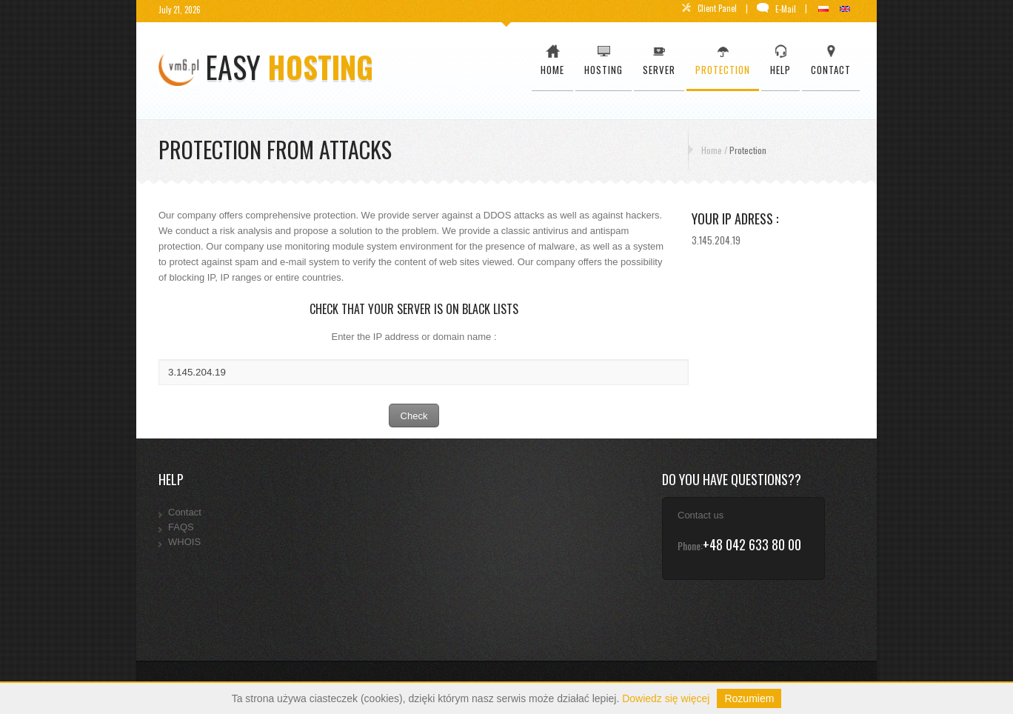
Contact (831, 69)
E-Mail (781, 8)
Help (780, 69)
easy (289, 66)
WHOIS (184, 541)
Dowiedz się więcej (665, 698)
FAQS (181, 527)
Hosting (603, 69)
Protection (722, 69)
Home (552, 69)
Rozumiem (749, 698)
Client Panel (714, 8)
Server (659, 69)
